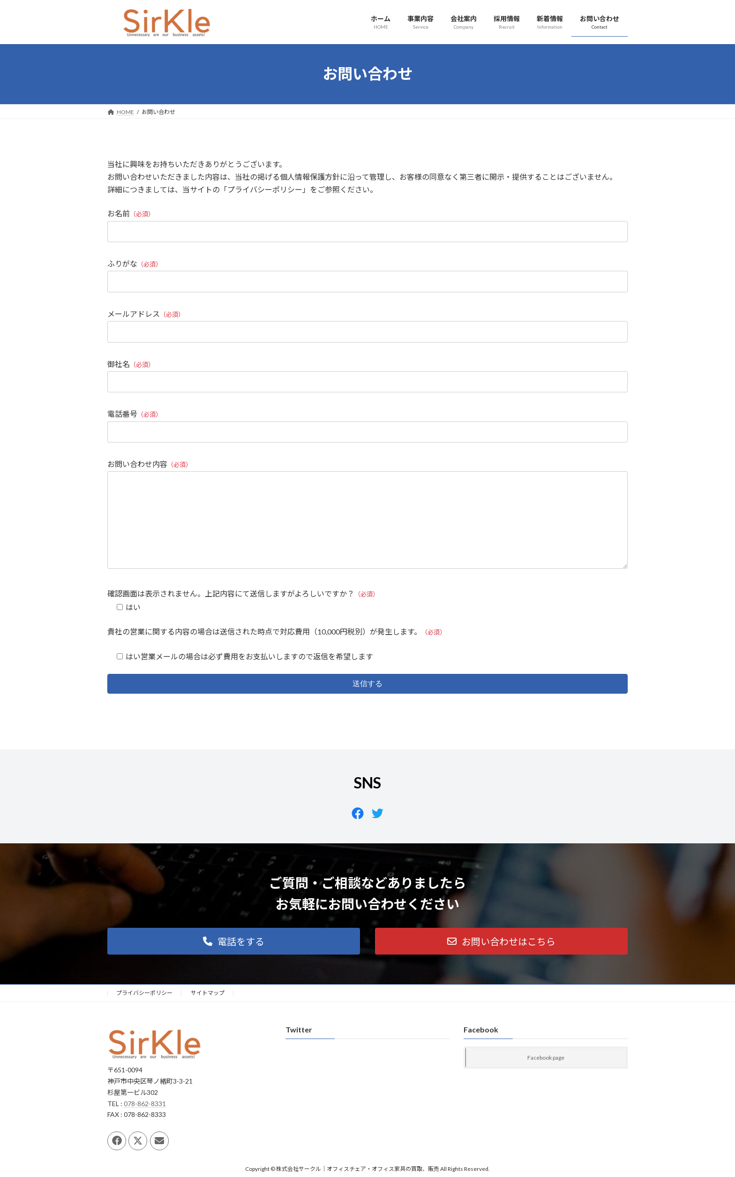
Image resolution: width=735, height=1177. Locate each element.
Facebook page (545, 1076)
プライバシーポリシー (144, 1011)
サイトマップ (208, 1011)
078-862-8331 (145, 1122)
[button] (233, 960)
